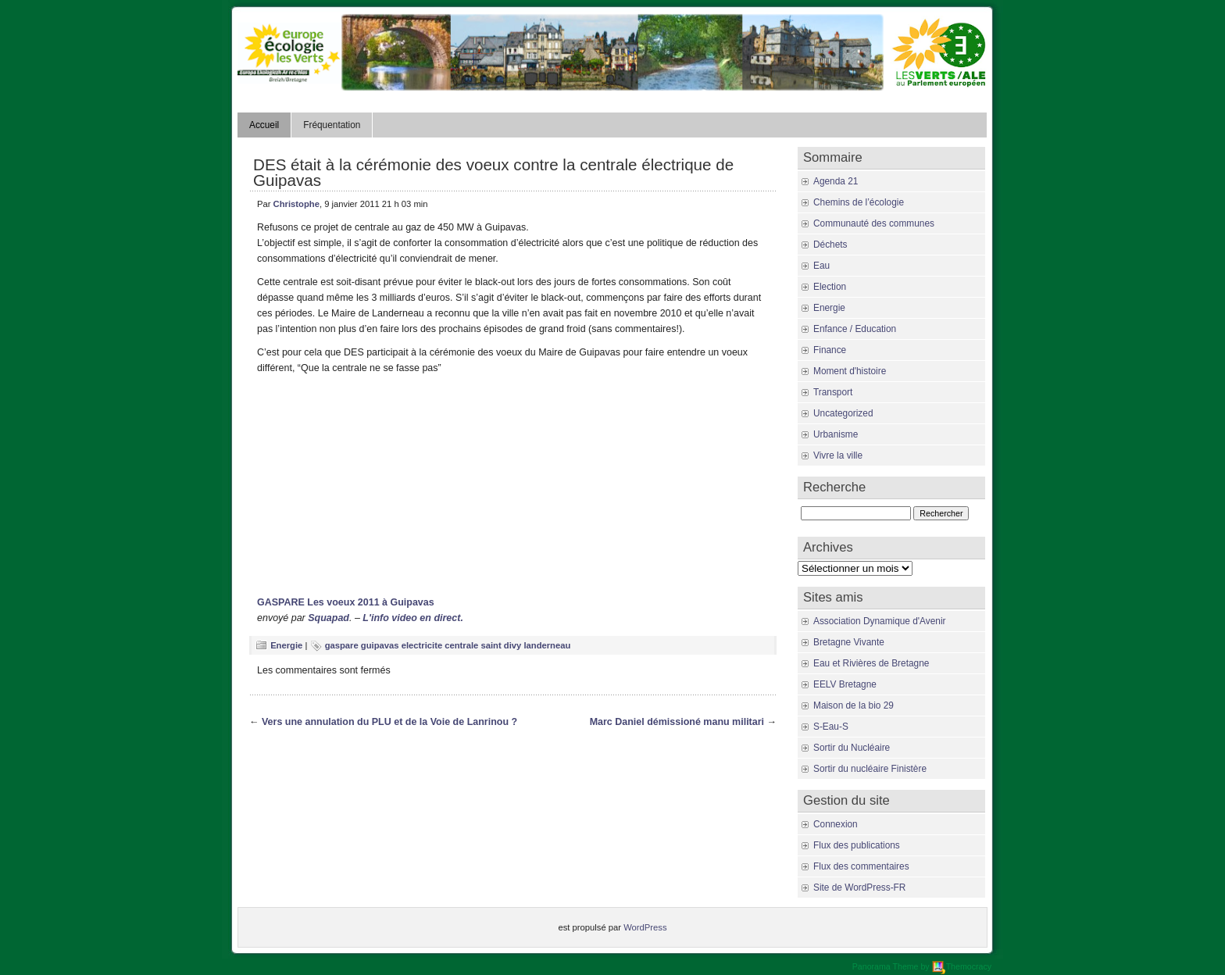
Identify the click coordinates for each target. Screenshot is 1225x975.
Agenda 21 (835, 181)
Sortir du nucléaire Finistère (870, 768)
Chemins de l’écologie (858, 202)
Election (829, 286)
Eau (821, 265)
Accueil (264, 125)
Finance (829, 350)
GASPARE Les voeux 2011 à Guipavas (345, 602)
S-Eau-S (830, 726)
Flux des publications (856, 845)
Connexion (835, 824)
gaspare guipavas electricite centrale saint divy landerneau (448, 645)
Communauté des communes (873, 223)
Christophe (296, 204)
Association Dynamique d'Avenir (879, 621)
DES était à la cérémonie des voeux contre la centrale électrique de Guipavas (493, 172)
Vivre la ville (837, 455)
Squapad (328, 617)
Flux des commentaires (861, 866)
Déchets (830, 244)
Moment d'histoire (849, 371)
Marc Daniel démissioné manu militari (677, 721)
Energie (286, 645)
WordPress (644, 927)
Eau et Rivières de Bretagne (871, 663)
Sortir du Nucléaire (851, 747)
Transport (832, 392)
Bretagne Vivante (848, 642)
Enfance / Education (854, 328)
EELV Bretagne (845, 684)
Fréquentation (331, 125)
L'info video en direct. (412, 617)
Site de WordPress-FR (859, 887)
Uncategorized (843, 413)
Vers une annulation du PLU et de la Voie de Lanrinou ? (389, 721)
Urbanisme (835, 434)
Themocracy (961, 966)
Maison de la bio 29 (853, 705)
